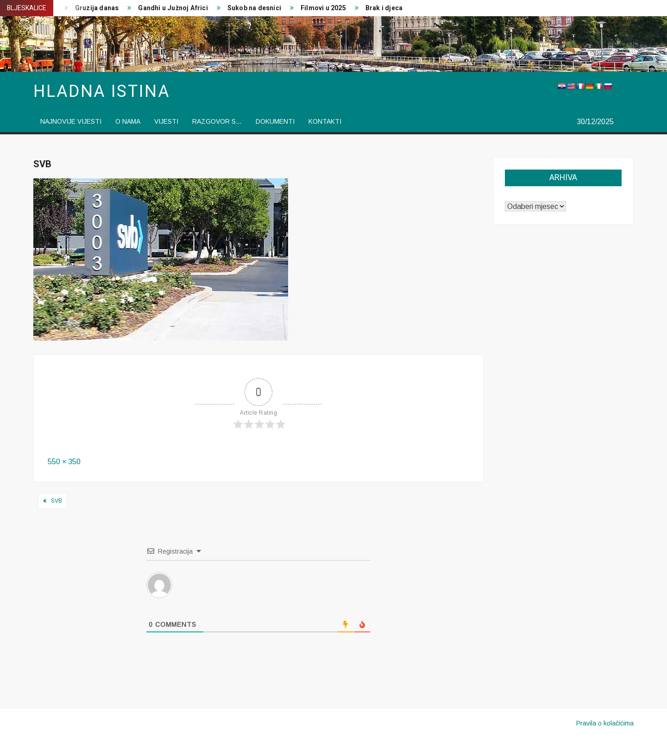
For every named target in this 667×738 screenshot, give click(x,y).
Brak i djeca (384, 8)
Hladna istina (101, 91)
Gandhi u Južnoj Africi (173, 8)
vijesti (166, 121)
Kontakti (324, 121)
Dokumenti (275, 121)
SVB (56, 501)
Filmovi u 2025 (323, 8)
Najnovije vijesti (70, 121)
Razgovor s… (217, 121)
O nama (127, 121)
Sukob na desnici (254, 8)
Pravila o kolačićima (605, 723)
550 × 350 (64, 462)
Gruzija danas (97, 8)
